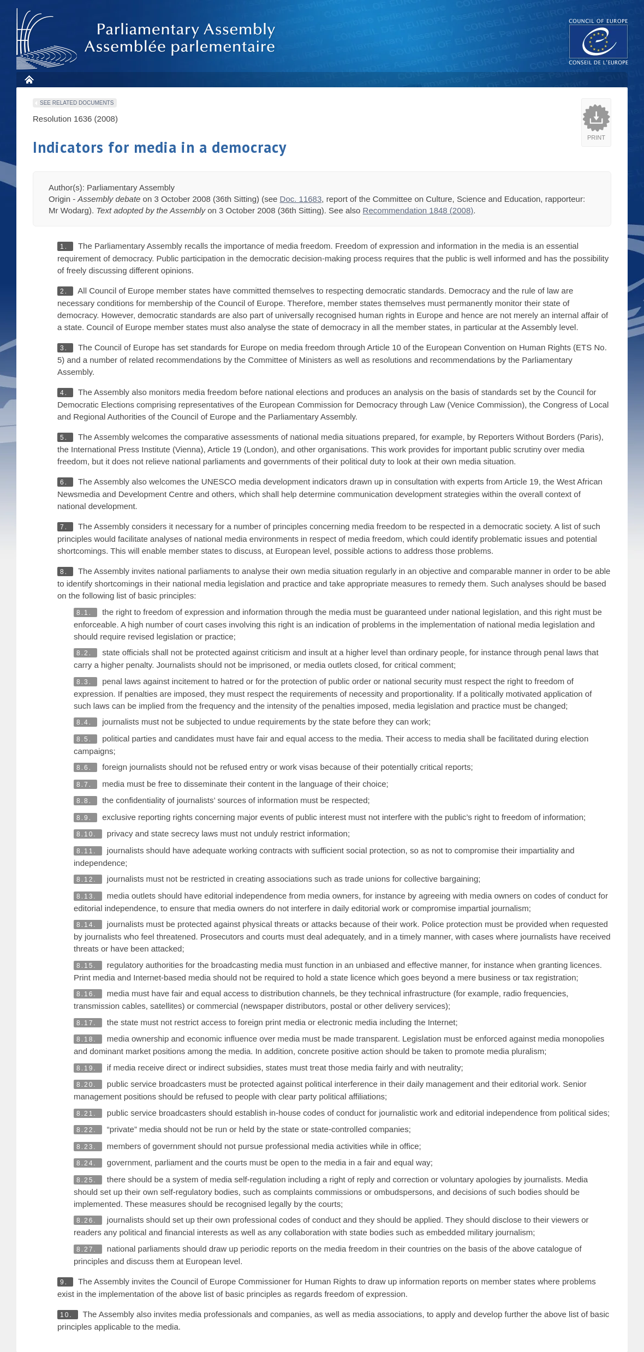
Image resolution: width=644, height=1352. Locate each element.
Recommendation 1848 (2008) (418, 210)
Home (28, 79)
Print (596, 137)
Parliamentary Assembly (147, 39)
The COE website (598, 41)
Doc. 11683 (301, 199)
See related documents (77, 103)
